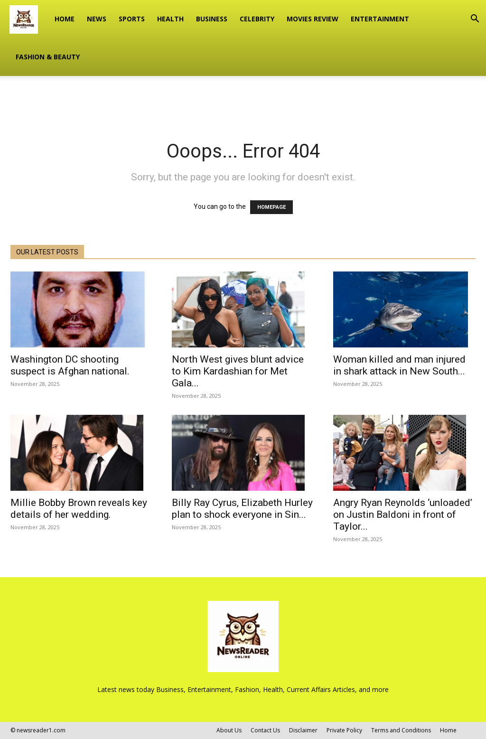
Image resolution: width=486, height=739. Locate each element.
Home (65, 18)
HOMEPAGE (271, 207)
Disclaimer (303, 730)
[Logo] (28, 19)
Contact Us (265, 730)
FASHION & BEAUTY (48, 56)
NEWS (96, 18)
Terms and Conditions (401, 730)
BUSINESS (211, 18)
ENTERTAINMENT (380, 18)
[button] (474, 19)
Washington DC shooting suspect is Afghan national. (70, 365)
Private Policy (344, 730)
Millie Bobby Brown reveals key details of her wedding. (78, 508)
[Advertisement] (243, 101)
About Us (229, 730)
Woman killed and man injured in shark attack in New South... (399, 365)
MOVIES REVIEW (312, 18)
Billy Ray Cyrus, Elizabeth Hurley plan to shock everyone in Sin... (242, 508)
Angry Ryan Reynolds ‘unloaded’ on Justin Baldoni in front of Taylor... (402, 514)
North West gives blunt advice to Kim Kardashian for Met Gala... (238, 371)
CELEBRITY (257, 18)
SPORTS (132, 18)
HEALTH (170, 18)
